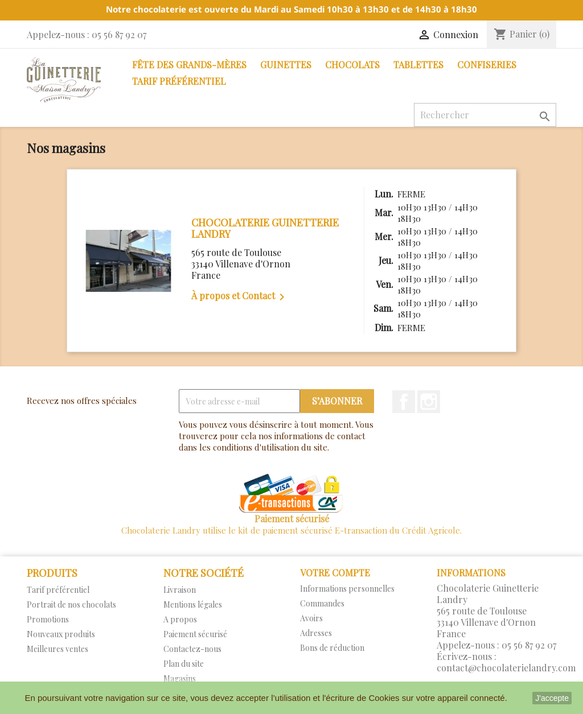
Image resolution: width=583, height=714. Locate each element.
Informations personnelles (347, 588)
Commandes (322, 603)
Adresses (316, 633)
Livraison (179, 589)
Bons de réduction (332, 647)
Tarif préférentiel (179, 81)
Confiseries (486, 65)
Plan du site (183, 663)
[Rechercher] (485, 115)
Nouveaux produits (61, 634)
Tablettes (418, 65)
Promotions (48, 619)
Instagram (428, 401)
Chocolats (352, 65)
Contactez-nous (192, 648)
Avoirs (311, 618)
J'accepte (552, 698)
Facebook (403, 401)
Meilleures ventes (57, 648)
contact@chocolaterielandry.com (506, 668)
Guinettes (285, 65)
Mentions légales (192, 604)
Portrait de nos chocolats (71, 604)
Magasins (179, 678)
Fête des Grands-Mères (189, 65)
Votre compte (335, 573)
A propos (180, 619)
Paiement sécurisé (195, 634)
